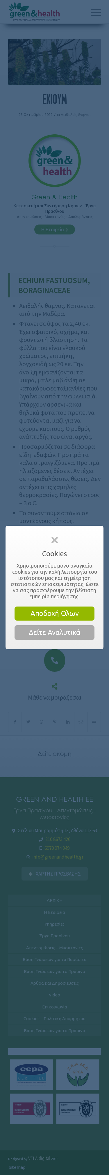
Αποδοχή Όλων (55, 613)
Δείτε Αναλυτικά (54, 632)
